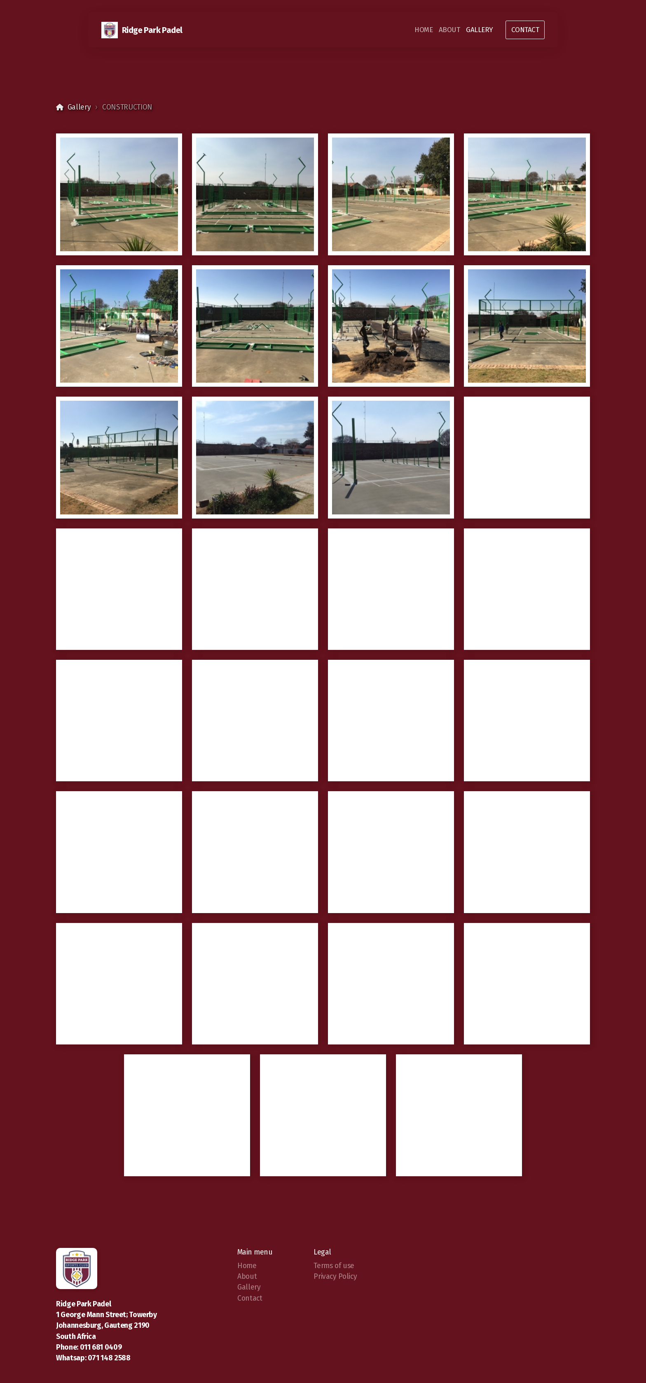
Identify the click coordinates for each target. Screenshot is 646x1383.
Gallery (79, 107)
